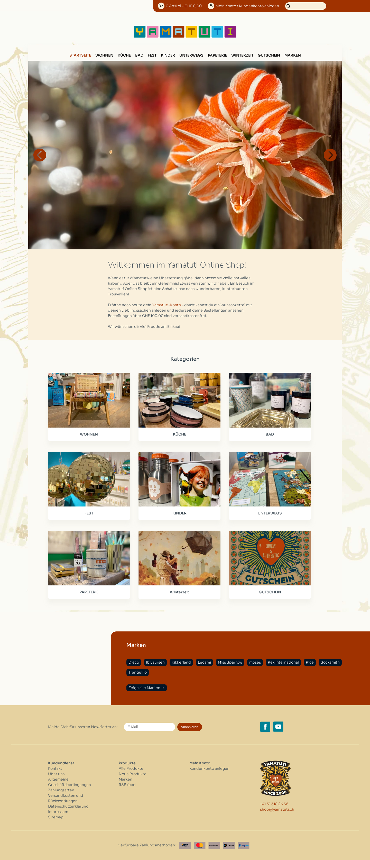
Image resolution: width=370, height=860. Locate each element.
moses (255, 662)
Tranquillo (137, 672)
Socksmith (330, 662)
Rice (310, 662)
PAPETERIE (217, 55)
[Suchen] (305, 6)
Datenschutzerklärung (68, 806)
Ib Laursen (155, 662)
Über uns (56, 774)
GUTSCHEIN (269, 55)
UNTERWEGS (191, 55)
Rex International (283, 662)
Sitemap (55, 817)
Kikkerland (181, 662)
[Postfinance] (214, 845)
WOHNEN (104, 55)
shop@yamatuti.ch (277, 809)
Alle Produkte (131, 768)
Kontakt (55, 768)
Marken (292, 55)
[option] (185, 155)
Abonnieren (189, 727)
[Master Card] (200, 845)
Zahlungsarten (61, 790)
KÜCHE (124, 55)
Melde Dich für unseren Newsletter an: (83, 727)
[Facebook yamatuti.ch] (265, 726)
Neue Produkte (132, 774)
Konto (247, 6)
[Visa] (185, 845)
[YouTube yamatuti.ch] (278, 726)
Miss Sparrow (230, 662)
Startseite (80, 55)
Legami (204, 662)
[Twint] (229, 845)
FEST (152, 55)
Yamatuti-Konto (166, 305)
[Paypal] (243, 845)
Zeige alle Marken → (146, 687)
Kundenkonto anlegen (209, 768)
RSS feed (127, 784)
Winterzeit (242, 55)
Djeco (133, 662)
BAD (139, 55)
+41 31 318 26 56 (274, 804)
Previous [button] (39, 155)
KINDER (168, 55)
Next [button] (330, 155)
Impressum (58, 811)
